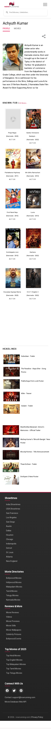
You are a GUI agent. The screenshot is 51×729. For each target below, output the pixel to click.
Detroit (9, 548)
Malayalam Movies (14, 587)
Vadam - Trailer (27, 406)
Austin (9, 526)
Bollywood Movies (13, 578)
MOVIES (17, 28)
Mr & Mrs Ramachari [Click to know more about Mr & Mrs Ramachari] (32, 172)
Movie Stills (11, 625)
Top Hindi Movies (13, 655)
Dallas (8, 530)
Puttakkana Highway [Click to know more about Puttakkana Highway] (12, 172)
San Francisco (12, 513)
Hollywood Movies (13, 582)
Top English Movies (14, 660)
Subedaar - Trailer (28, 356)
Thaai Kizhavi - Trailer (28, 464)
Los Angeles (11, 517)
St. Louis (9, 552)
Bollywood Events (13, 639)
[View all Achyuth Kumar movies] (23, 103)
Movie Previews (13, 621)
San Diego (10, 522)
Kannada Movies (13, 600)
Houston (9, 535)
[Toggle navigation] (45, 4)
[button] (25, 12)
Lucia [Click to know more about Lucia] (33, 212)
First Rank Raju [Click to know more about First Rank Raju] (12, 212)
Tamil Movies (11, 591)
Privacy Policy (37, 717)
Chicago (9, 539)
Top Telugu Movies (14, 673)
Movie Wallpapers (13, 630)
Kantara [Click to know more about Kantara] (33, 252)
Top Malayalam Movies (16, 664)
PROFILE (6, 28)
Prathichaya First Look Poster (32, 381)
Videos (9, 617)
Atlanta (9, 557)
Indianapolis (11, 544)
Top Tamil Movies (13, 669)
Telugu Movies (12, 595)
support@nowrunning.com (23, 697)
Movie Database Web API (15, 702)
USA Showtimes (13, 509)
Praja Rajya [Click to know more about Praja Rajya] (12, 133)
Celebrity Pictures (13, 634)
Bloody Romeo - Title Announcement (34, 452)
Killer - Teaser (26, 393)
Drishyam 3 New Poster (29, 477)
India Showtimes (13, 504)
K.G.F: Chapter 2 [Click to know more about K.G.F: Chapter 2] (32, 292)
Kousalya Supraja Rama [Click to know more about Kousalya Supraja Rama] (12, 292)
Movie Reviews (12, 612)
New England (11, 561)
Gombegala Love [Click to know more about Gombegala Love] (12, 252)
